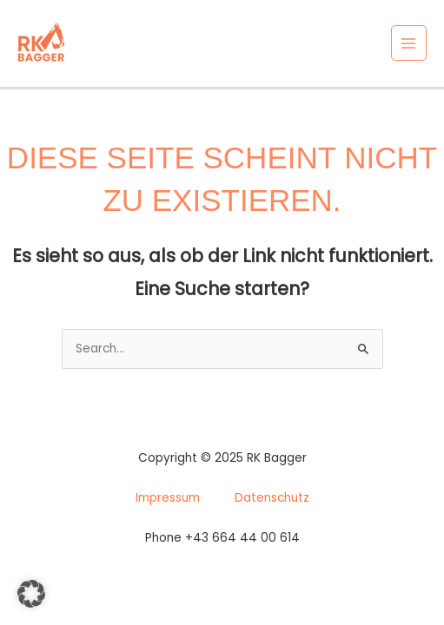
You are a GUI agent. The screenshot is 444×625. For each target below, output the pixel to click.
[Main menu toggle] (409, 43)
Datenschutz (272, 498)
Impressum (168, 498)
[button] (31, 593)
